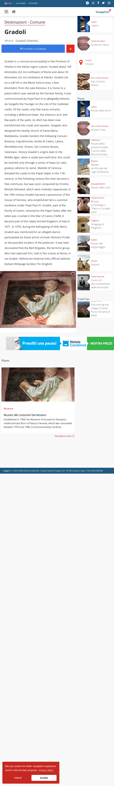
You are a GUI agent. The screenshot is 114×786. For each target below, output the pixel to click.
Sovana (95, 264)
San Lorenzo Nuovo (100, 77)
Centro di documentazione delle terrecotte (100, 283)
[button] (8, 3)
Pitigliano (95, 220)
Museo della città (100, 187)
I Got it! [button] (18, 778)
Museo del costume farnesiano (25, 415)
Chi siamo (21, 3)
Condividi (33, 48)
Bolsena (94, 161)
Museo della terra (101, 110)
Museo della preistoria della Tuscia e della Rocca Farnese (99, 149)
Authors (33, 3)
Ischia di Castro (97, 197)
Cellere (94, 239)
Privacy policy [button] (46, 770)
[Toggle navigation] (6, 11)
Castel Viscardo (97, 276)
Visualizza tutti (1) (65, 436)
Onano (89, 60)
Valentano (95, 140)
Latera (94, 21)
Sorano (94, 260)
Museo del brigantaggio (98, 245)
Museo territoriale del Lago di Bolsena (100, 168)
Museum (8, 408)
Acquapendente (98, 183)
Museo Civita (98, 129)
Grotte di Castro (98, 41)
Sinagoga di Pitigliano (97, 225)
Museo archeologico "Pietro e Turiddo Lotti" (100, 207)
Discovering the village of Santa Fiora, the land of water (100, 310)
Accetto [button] (44, 778)
